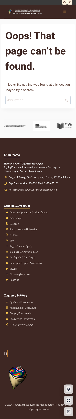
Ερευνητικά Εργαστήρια (23, 319)
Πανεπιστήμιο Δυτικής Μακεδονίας (29, 212)
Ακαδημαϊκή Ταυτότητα (22, 257)
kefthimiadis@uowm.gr (21, 189)
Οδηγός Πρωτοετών (20, 313)
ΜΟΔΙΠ (13, 268)
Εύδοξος (14, 224)
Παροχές (14, 280)
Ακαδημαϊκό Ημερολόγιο (23, 307)
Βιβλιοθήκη (16, 218)
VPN (12, 240)
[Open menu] (64, 11)
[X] (69, 2)
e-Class (14, 235)
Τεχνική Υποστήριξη (21, 246)
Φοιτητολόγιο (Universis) (23, 229)
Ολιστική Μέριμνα (20, 274)
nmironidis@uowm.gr (46, 189)
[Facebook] (64, 2)
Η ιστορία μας (5, 353)
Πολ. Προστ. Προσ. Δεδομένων (26, 263)
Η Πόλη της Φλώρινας (22, 324)
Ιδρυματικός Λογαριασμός (24, 252)
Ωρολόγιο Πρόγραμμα (21, 302)
